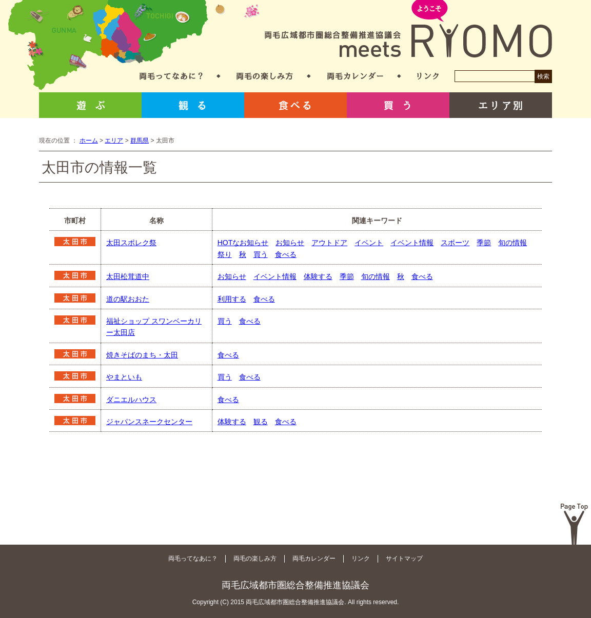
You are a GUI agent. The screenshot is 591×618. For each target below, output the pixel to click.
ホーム (89, 140)
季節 (484, 242)
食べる (295, 105)
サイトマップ (404, 558)
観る (193, 105)
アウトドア (329, 242)
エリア (114, 140)
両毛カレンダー (355, 76)
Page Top (574, 524)
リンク (428, 76)
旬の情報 (512, 242)
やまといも (124, 377)
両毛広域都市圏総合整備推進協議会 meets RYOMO (408, 29)
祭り (225, 254)
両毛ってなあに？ (171, 76)
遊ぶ (90, 105)
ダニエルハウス (131, 399)
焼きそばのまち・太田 (142, 355)
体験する (318, 276)
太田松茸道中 (127, 276)
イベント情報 (412, 242)
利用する (232, 299)
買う (398, 105)
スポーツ (455, 242)
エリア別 (500, 105)
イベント (368, 242)
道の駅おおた (127, 299)
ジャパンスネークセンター (149, 421)
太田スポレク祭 (131, 242)
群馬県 (139, 140)
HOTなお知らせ (243, 242)
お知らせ (289, 242)
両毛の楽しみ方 (264, 76)
